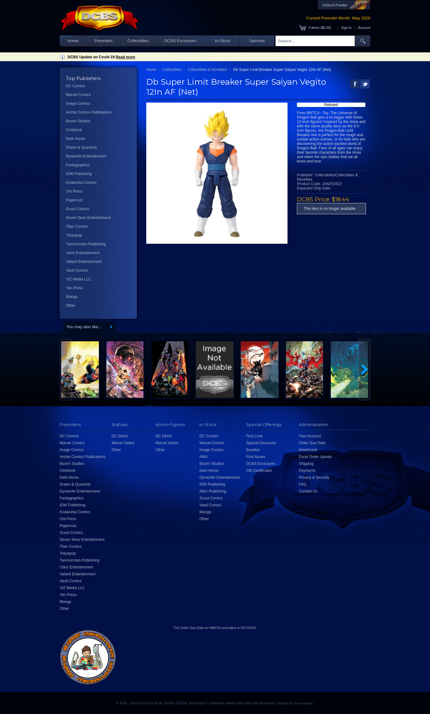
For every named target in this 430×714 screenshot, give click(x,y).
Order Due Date (312, 443)
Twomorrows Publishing (86, 244)
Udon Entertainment (82, 253)
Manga (72, 297)
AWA (203, 457)
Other (70, 305)
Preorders (103, 40)
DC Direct (119, 436)
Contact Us (308, 491)
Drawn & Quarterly (81, 147)
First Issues (255, 457)
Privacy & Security (314, 477)
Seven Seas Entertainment (88, 218)
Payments (307, 470)
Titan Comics (77, 226)
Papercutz (74, 200)
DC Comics (75, 86)
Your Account (310, 436)
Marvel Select (122, 443)
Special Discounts (261, 443)
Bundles (253, 450)
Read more (125, 57)
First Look (254, 436)
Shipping (306, 463)
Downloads (308, 450)
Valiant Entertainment (84, 261)
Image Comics (78, 103)
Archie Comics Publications (88, 112)
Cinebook (74, 130)
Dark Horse (75, 138)
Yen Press (74, 288)
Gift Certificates (259, 470)
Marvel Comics (78, 95)
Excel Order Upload (315, 457)
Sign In (346, 27)
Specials (257, 40)
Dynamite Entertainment (86, 156)
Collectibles (137, 40)
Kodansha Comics (81, 182)
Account (364, 27)
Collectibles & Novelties (207, 69)
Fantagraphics (78, 165)
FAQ (302, 484)
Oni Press (74, 191)
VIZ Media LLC (78, 279)
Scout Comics (77, 209)
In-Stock (222, 40)
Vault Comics (77, 270)
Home (72, 40)
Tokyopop (74, 235)
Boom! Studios (78, 121)
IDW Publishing (79, 174)
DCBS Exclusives (180, 40)
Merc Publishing (212, 491)
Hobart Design (303, 703)
